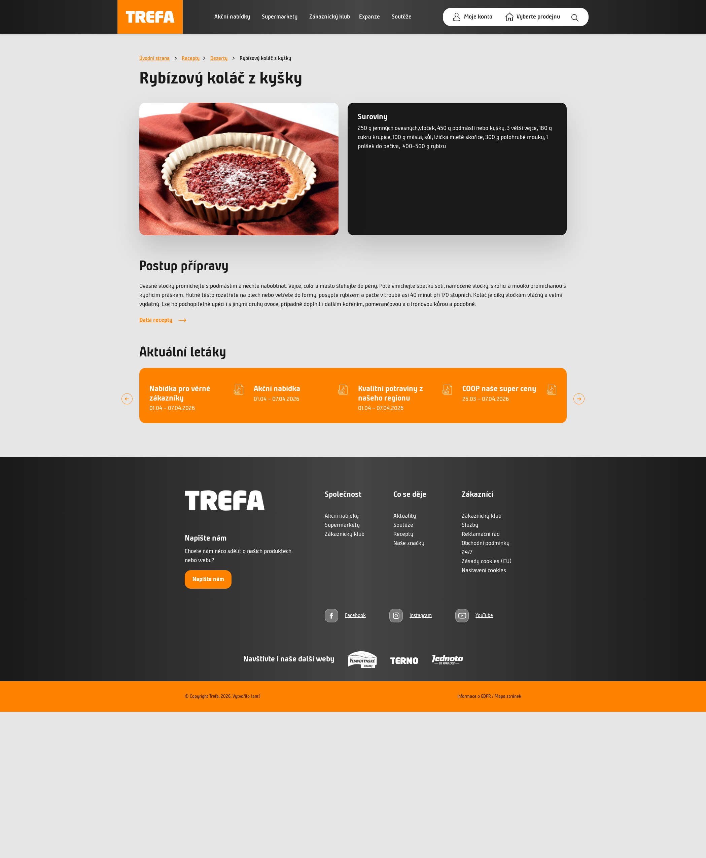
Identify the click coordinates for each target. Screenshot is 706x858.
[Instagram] (410, 615)
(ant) (255, 696)
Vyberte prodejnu (538, 17)
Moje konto (478, 17)
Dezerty (218, 58)
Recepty (191, 58)
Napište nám (208, 579)
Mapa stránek (508, 696)
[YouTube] (474, 615)
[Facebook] (345, 615)
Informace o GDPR (474, 696)
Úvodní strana (154, 58)
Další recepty (156, 320)
